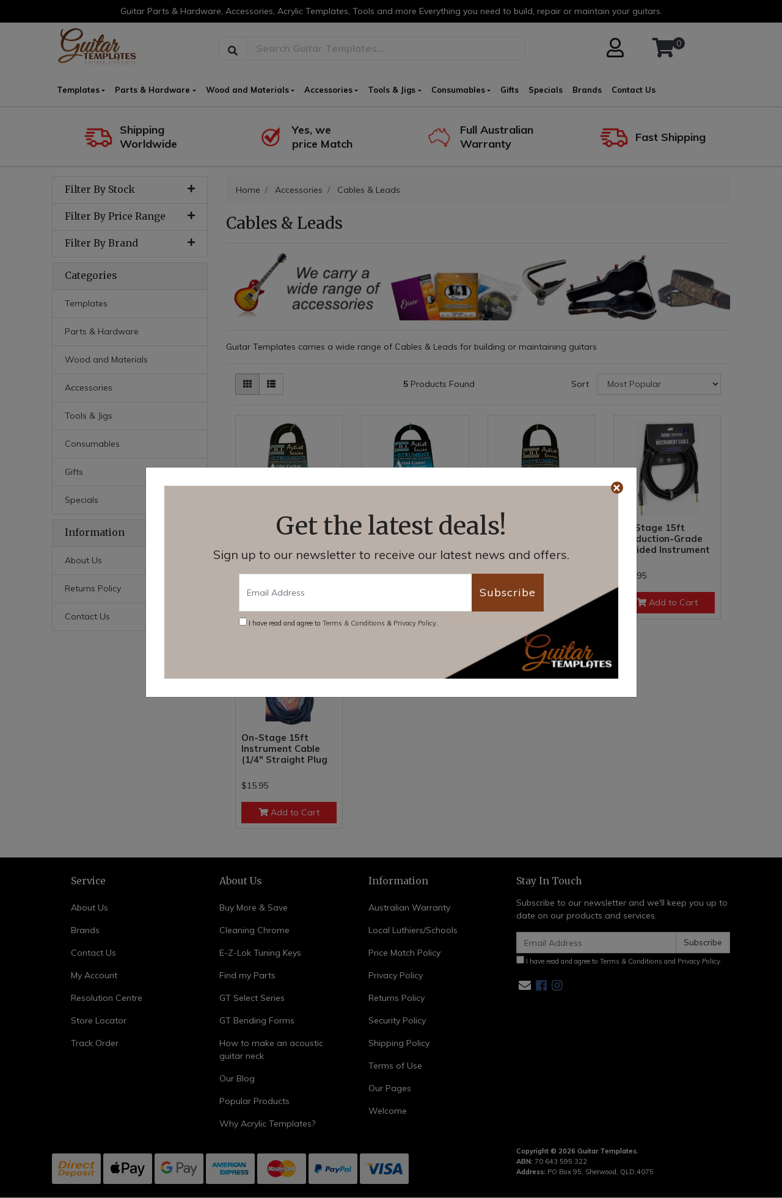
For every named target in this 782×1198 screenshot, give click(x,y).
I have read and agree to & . (338, 622)
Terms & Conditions (354, 623)
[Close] (617, 488)
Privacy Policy (414, 623)
